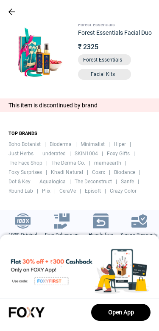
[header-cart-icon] (130, 12)
